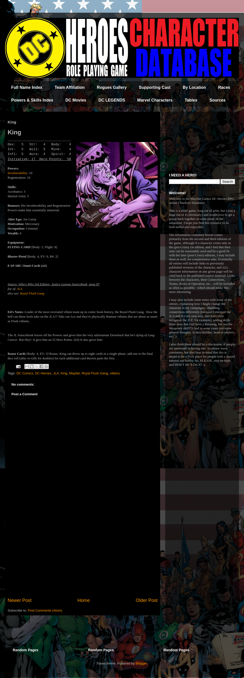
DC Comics (25, 373)
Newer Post (20, 600)
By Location (194, 87)
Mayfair (74, 373)
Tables (191, 100)
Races (224, 87)
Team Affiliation (70, 87)
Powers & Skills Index (32, 100)
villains (115, 373)
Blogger (141, 663)
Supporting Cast (154, 87)
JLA (19, 289)
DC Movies (75, 100)
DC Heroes (43, 373)
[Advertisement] (83, 555)
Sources (217, 100)
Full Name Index (26, 87)
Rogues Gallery (112, 87)
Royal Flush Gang (32, 293)
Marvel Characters (155, 100)
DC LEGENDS (111, 100)
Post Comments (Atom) (45, 610)
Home (84, 600)
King (64, 373)
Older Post (147, 600)
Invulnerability (17, 173)
